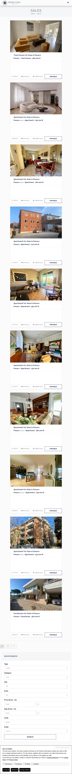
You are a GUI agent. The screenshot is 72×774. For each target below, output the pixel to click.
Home (33, 14)
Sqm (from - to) (10, 709)
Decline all (14, 770)
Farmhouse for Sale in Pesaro (27, 613)
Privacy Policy (13, 760)
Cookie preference (52, 757)
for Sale (53, 76)
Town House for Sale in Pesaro (27, 55)
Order (6, 727)
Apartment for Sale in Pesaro (26, 117)
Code (6, 718)
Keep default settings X (63, 747)
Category (7, 673)
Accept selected (25, 770)
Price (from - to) (10, 700)
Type (6, 664)
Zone (6, 691)
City (5, 682)
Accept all (6, 770)
